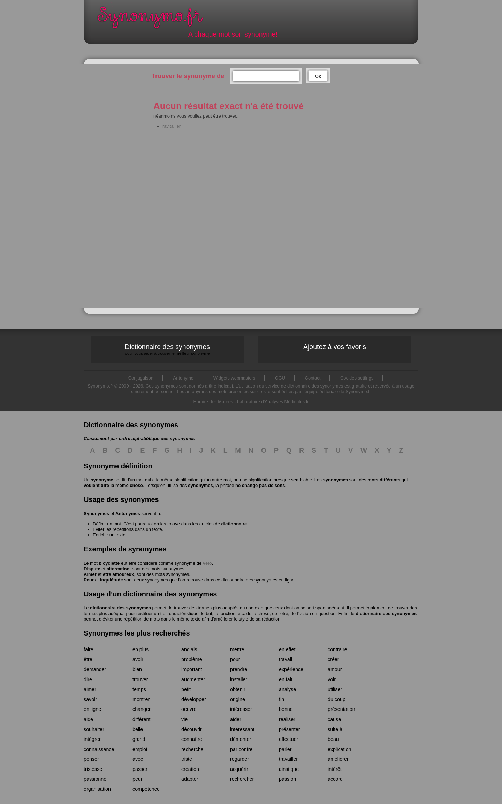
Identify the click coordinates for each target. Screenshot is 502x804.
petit (186, 689)
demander (95, 669)
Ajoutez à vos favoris (334, 347)
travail (285, 659)
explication (339, 749)
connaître (191, 739)
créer (333, 659)
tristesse (93, 769)
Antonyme (183, 378)
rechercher (242, 779)
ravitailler (171, 126)
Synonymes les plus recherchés (137, 633)
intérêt (335, 769)
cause (334, 719)
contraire (337, 649)
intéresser (241, 709)
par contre (241, 749)
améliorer (338, 759)
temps (139, 689)
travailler (288, 759)
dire (88, 679)
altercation (118, 568)
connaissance (99, 749)
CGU (280, 378)
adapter (189, 779)
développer (193, 699)
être (88, 659)
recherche (192, 749)
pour (235, 659)
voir (332, 679)
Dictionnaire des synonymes (167, 349)
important (191, 669)
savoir (90, 699)
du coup (336, 699)
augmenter (193, 679)
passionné (95, 779)
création (190, 769)
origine (237, 699)
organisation (97, 789)
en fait (285, 679)
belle (137, 729)
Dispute (92, 568)
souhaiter (94, 729)
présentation (341, 709)
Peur (89, 580)
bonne (286, 709)
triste (186, 759)
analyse (287, 689)
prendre (238, 669)
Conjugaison (140, 378)
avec (137, 759)
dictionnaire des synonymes (120, 607)
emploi (139, 749)
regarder (239, 759)
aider (235, 719)
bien (137, 669)
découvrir (191, 729)
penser (91, 759)
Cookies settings (356, 378)
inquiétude (111, 580)
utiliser (335, 689)
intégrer (92, 739)
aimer (90, 689)
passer (139, 769)
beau (333, 739)
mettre (237, 649)
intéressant (242, 729)
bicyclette (109, 563)
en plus (140, 649)
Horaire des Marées (213, 401)
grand (138, 739)
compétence (146, 789)
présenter (289, 729)
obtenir (237, 689)
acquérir (239, 769)
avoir (137, 659)
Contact (313, 378)
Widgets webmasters (234, 378)
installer (238, 679)
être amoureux (118, 574)
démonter (240, 739)
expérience (291, 669)
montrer (141, 699)
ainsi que (289, 769)
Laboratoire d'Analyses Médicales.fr (273, 401)
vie (184, 719)
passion (287, 779)
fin (281, 699)
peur (137, 779)
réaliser (287, 719)
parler (285, 749)
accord (335, 779)
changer (141, 709)
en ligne (92, 709)
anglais (189, 649)
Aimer (90, 574)
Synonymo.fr (154, 19)
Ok (318, 76)
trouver (140, 679)
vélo (207, 563)
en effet (287, 649)
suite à (335, 729)
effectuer (288, 739)
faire (88, 649)
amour (335, 669)
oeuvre (189, 709)
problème (191, 659)
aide (88, 719)
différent (141, 719)
